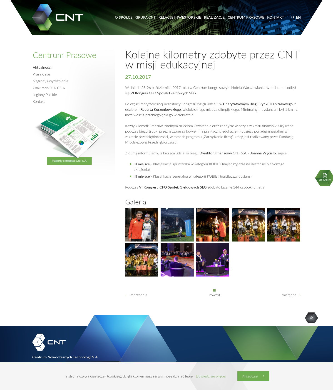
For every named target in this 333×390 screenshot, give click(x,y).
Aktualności (42, 67)
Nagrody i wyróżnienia (50, 80)
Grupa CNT (145, 17)
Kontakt (275, 17)
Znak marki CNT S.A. (49, 87)
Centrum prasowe (246, 17)
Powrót (214, 294)
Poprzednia (138, 294)
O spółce (123, 17)
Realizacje (214, 17)
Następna (288, 294)
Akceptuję (250, 376)
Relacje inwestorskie (180, 17)
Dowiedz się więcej (211, 376)
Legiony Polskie (45, 94)
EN (298, 17)
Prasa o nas (42, 74)
